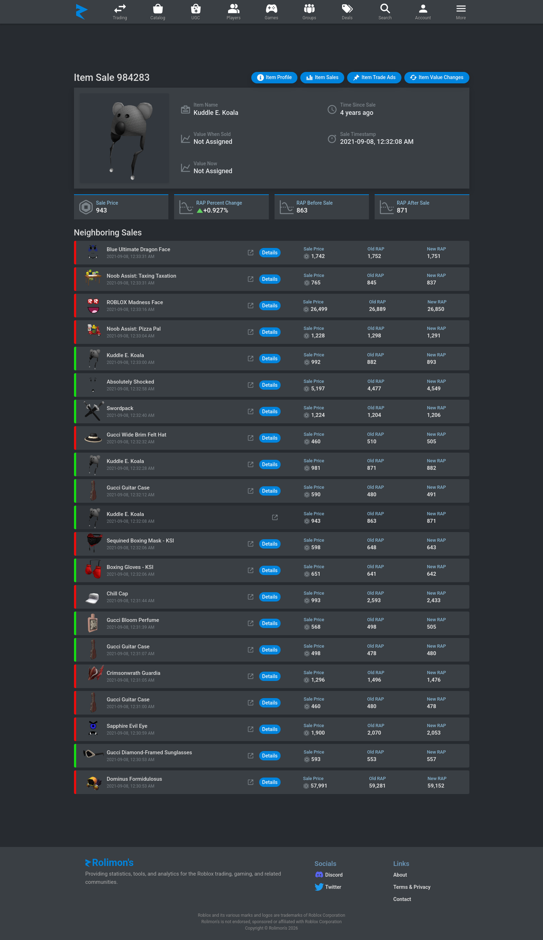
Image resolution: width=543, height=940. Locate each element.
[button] (274, 77)
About (400, 875)
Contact (402, 899)
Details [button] (269, 252)
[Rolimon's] (82, 12)
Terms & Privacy (411, 887)
